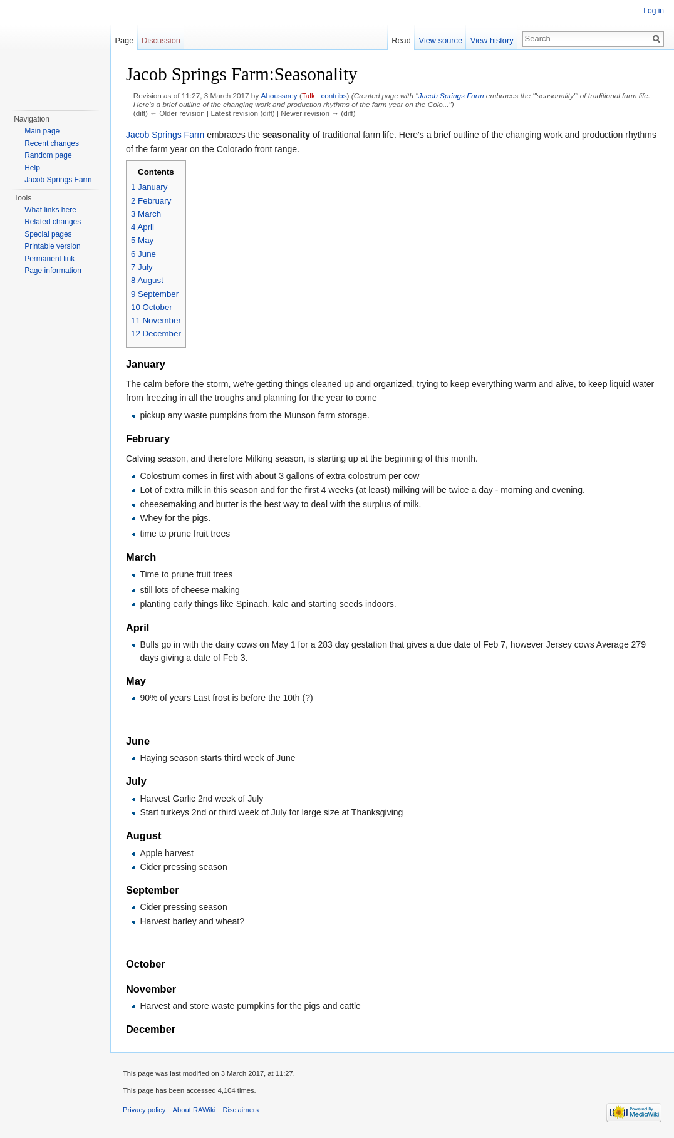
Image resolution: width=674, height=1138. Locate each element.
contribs (333, 95)
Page (124, 40)
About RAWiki (194, 1110)
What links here (50, 209)
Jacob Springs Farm (451, 95)
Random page (47, 155)
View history (492, 40)
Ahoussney (279, 95)
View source (440, 40)
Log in (653, 10)
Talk (308, 95)
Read (401, 40)
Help (32, 167)
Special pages (47, 234)
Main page (42, 131)
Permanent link (49, 258)
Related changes (52, 221)
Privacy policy (144, 1110)
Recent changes (51, 143)
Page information (52, 270)
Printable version (52, 246)
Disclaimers (240, 1110)
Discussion (161, 40)
